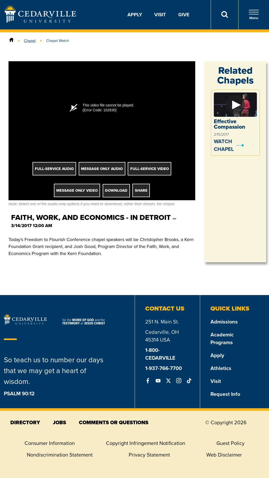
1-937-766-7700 (163, 368)
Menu (254, 14)
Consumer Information (50, 443)
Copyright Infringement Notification (145, 443)
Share (141, 190)
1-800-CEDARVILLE (160, 354)
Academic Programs (222, 338)
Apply (134, 14)
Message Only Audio (102, 169)
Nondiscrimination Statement (60, 455)
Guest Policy (230, 443)
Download (116, 190)
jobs (59, 422)
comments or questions (113, 422)
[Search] (224, 14)
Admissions (224, 322)
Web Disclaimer (224, 455)
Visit (160, 14)
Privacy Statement (149, 455)
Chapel (30, 40)
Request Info (225, 394)
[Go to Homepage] (40, 21)
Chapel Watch (57, 40)
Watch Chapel (224, 145)
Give (183, 14)
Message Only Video (77, 190)
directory (25, 422)
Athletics (220, 368)
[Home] (11, 40)
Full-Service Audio (54, 169)
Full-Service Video (149, 169)
